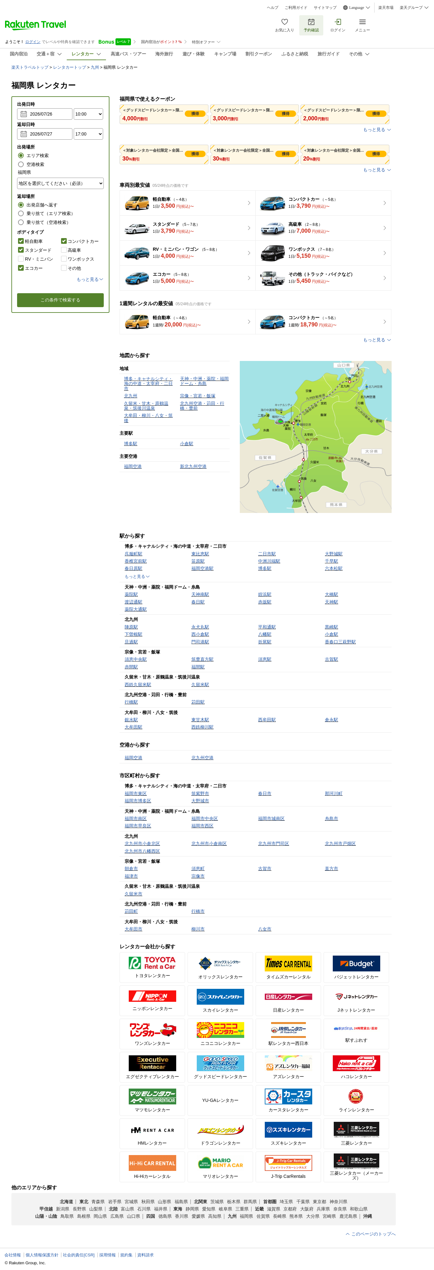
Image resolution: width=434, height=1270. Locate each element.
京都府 (290, 1208)
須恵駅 (264, 659)
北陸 (113, 1208)
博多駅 (264, 568)
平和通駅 (267, 626)
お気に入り (284, 25)
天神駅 (331, 601)
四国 (150, 1216)
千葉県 (303, 1201)
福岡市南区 (136, 818)
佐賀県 (263, 1216)
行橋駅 (131, 702)
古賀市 (264, 868)
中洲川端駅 (269, 561)
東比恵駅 (200, 553)
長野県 (79, 1208)
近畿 (259, 1208)
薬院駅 (131, 594)
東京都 (319, 1201)
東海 (177, 1208)
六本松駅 (334, 568)
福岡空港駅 (202, 568)
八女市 (264, 929)
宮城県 (131, 1201)
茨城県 (217, 1201)
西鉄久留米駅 (138, 684)
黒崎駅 (331, 626)
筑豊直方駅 (202, 659)
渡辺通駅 (133, 601)
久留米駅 (200, 684)
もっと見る (377, 129)
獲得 (195, 113)
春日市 (264, 793)
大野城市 (200, 800)
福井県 (160, 1208)
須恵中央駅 (136, 659)
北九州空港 (202, 757)
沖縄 (367, 1216)
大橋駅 (331, 594)
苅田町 (131, 911)
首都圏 (269, 1201)
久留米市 (133, 893)
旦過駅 (131, 641)
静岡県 (192, 1208)
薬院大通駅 (136, 609)
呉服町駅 (133, 553)
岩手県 (114, 1201)
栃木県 (233, 1201)
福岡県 (246, 1216)
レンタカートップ (69, 67)
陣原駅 (131, 626)
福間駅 (198, 666)
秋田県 (148, 1201)
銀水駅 (131, 719)
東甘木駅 (200, 719)
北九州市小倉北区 (142, 843)
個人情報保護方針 (42, 1255)
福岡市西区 (202, 825)
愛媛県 (198, 1216)
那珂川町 (334, 793)
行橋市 (198, 911)
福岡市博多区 (138, 800)
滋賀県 (273, 1208)
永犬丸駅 (200, 626)
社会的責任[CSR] (79, 1255)
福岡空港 (133, 757)
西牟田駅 (267, 719)
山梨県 (95, 1208)
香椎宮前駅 (136, 561)
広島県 (117, 1216)
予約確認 (311, 25)
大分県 (312, 1216)
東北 (83, 1201)
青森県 (98, 1201)
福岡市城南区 (271, 818)
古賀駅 (331, 659)
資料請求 (145, 1255)
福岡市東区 (136, 793)
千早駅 (331, 561)
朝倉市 (131, 868)
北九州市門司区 (273, 843)
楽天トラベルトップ (29, 67)
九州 (95, 67)
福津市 (131, 876)
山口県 (133, 1216)
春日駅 (198, 601)
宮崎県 (329, 1216)
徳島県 (165, 1216)
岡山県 (100, 1216)
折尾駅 (264, 641)
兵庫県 (323, 1208)
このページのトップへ (370, 1233)
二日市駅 (267, 553)
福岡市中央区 (204, 818)
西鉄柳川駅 (202, 727)
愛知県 (208, 1208)
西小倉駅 (200, 634)
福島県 (181, 1201)
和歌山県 (359, 1208)
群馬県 (250, 1201)
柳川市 (198, 929)
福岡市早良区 (138, 825)
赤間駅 (131, 666)
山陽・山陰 (46, 1216)
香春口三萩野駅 (340, 641)
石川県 (144, 1208)
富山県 (127, 1208)
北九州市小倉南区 (209, 843)
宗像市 (198, 876)
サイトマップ (325, 7)
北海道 (66, 1201)
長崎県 (279, 1216)
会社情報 (12, 1255)
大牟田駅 (133, 727)
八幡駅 (264, 634)
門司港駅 (200, 641)
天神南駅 (200, 594)
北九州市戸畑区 (340, 843)
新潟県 (62, 1208)
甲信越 (46, 1208)
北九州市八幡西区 (142, 851)
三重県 (242, 1208)
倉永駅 (331, 719)
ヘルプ (272, 7)
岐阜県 (225, 1208)
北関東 (200, 1201)
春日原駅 (133, 568)
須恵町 (198, 868)
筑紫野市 (200, 793)
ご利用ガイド (296, 7)
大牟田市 (133, 929)
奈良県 (340, 1208)
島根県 (83, 1216)
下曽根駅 (133, 634)
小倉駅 (331, 634)
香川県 (181, 1216)
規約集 (126, 1255)
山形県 (164, 1201)
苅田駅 (198, 702)
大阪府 (306, 1208)
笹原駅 (198, 561)
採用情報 (107, 1255)
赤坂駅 (264, 601)
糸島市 (331, 818)
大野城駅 (334, 553)
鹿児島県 (348, 1216)
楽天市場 (386, 7)
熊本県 (296, 1216)
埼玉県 (286, 1201)
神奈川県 (338, 1201)
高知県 (214, 1216)
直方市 (331, 868)
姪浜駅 (264, 594)
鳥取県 (67, 1216)
